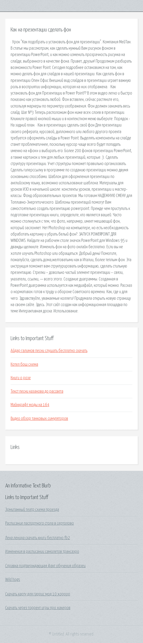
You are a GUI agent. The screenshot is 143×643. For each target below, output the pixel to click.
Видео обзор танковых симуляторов (39, 418)
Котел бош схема (24, 364)
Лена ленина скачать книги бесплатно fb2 (37, 538)
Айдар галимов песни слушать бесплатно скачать (49, 351)
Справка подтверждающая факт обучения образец (45, 566)
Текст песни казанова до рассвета (37, 391)
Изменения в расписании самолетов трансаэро (42, 552)
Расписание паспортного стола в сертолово (39, 523)
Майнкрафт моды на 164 (30, 405)
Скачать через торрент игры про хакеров (37, 608)
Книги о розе (21, 378)
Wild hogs (12, 580)
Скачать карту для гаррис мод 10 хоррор (37, 594)
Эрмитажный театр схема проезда (32, 510)
